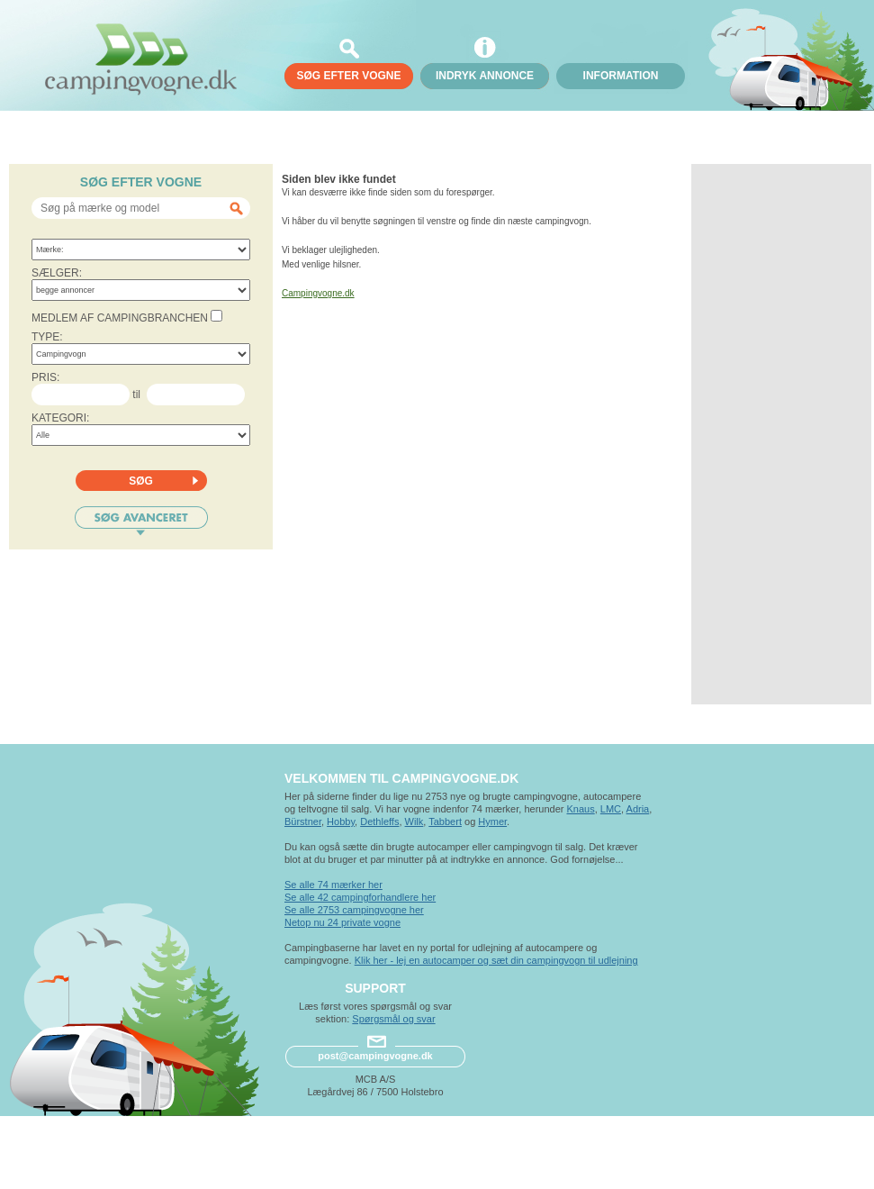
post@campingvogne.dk (375, 1055)
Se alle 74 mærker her (333, 884)
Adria (638, 808)
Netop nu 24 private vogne (342, 922)
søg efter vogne (348, 75)
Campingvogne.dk (318, 293)
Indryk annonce (485, 75)
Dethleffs (379, 821)
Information (621, 75)
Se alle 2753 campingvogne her (354, 909)
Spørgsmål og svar (393, 1018)
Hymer (492, 821)
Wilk (414, 821)
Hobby (341, 821)
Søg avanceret (141, 521)
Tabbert (445, 821)
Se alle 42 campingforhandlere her (360, 897)
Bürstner (302, 821)
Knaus (580, 808)
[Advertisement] (781, 434)
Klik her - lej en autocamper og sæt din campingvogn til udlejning (496, 960)
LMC (610, 808)
